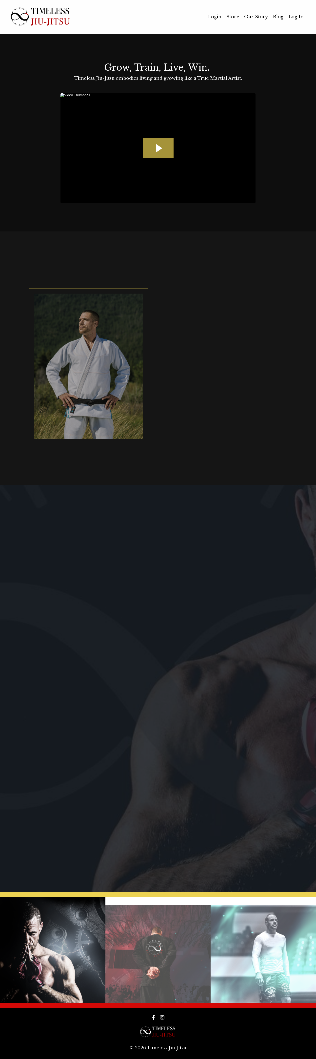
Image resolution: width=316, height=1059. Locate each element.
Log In (296, 17)
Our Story (256, 17)
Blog (278, 17)
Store (232, 17)
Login (214, 17)
